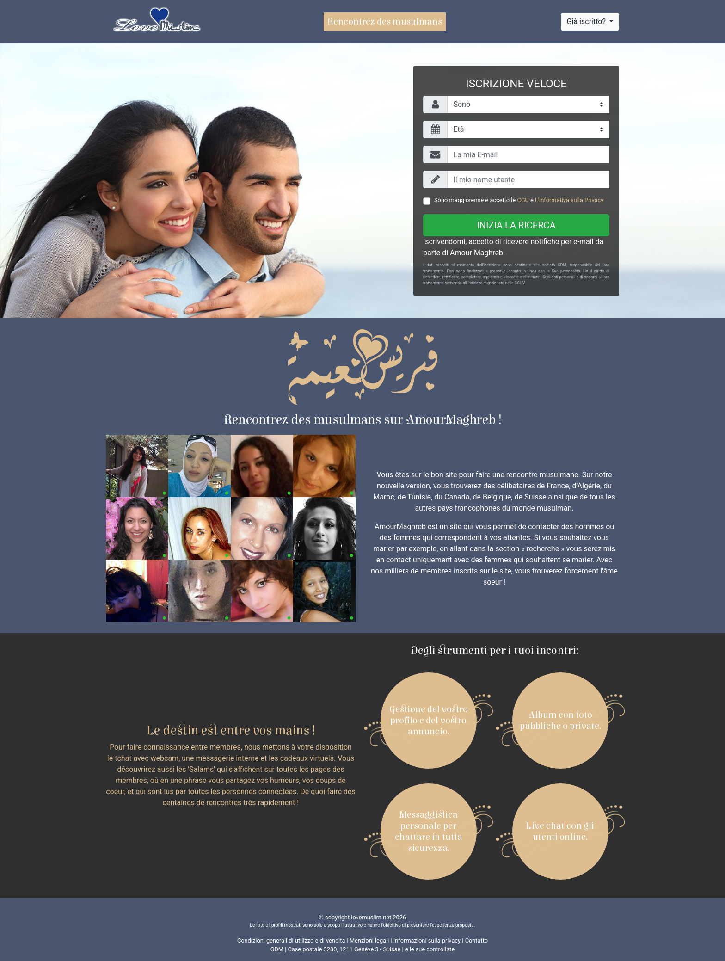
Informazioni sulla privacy (427, 940)
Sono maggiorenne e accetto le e (518, 200)
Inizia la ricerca (516, 225)
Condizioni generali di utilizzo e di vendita (291, 940)
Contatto (476, 940)
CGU (522, 200)
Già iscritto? (587, 21)
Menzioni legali (369, 940)
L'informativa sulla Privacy (569, 200)
